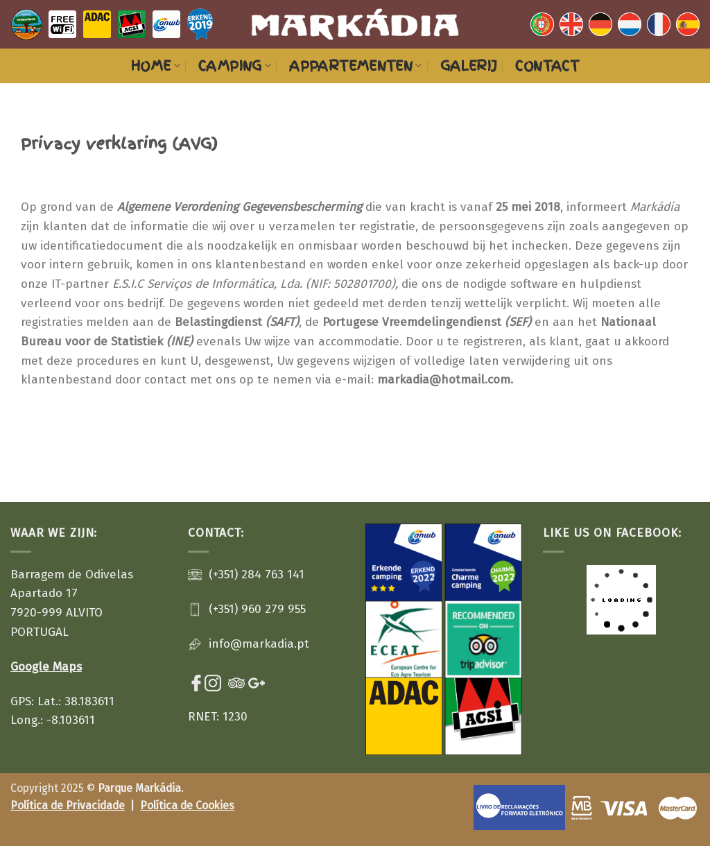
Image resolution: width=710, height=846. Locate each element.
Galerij (469, 66)
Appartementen (355, 66)
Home (155, 66)
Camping (234, 66)
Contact (547, 66)
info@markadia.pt (259, 644)
